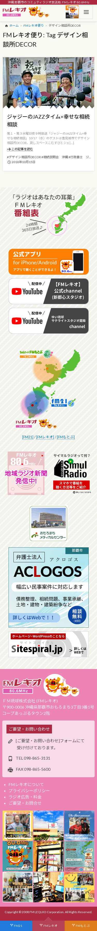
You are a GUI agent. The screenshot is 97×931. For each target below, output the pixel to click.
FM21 (18, 926)
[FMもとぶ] (66, 437)
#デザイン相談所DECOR (24, 157)
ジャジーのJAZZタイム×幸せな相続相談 (48, 120)
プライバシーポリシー (29, 790)
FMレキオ (50, 926)
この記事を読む (20, 149)
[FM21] (27, 437)
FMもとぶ (83, 926)
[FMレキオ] (45, 437)
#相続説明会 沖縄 (54, 157)
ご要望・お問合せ (25, 803)
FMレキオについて (26, 784)
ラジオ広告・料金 (25, 796)
